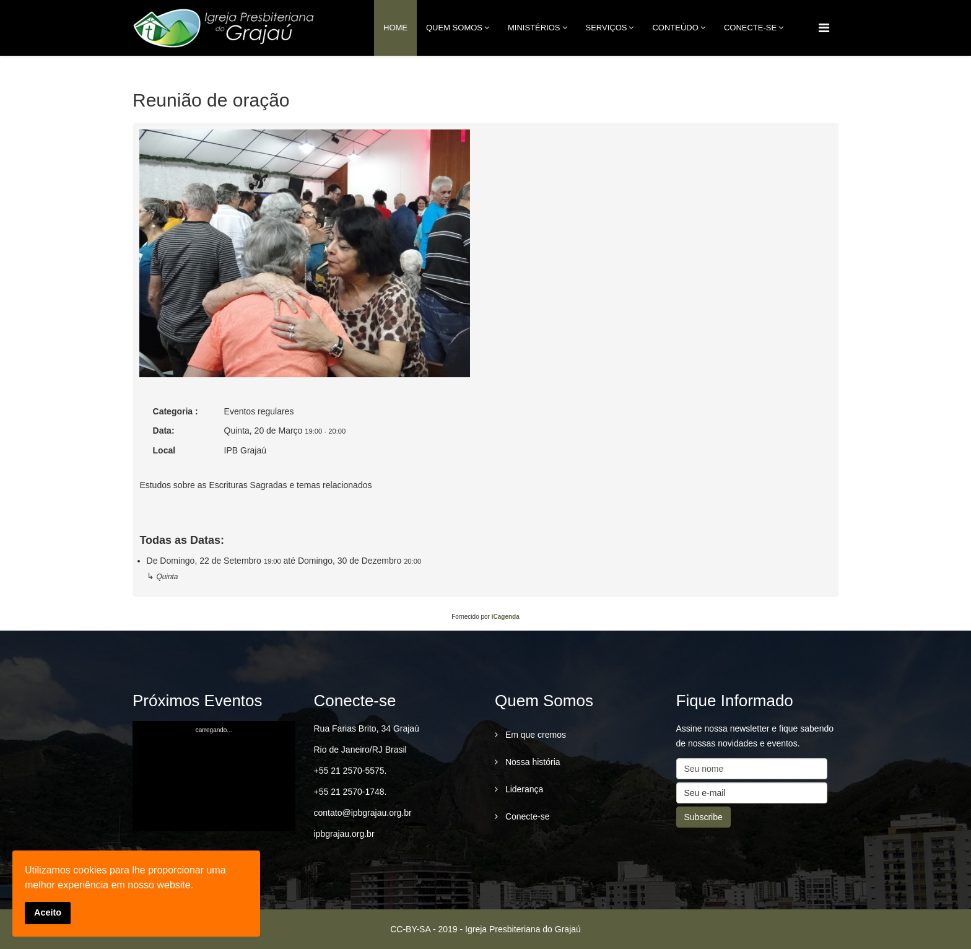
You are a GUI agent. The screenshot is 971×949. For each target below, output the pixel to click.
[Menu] (824, 28)
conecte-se (750, 27)
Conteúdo (675, 27)
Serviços (606, 27)
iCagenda (506, 616)
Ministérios (534, 27)
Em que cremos (534, 735)
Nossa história (531, 762)
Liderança (523, 789)
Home (395, 27)
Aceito (47, 912)
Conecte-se (526, 816)
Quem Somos (454, 27)
